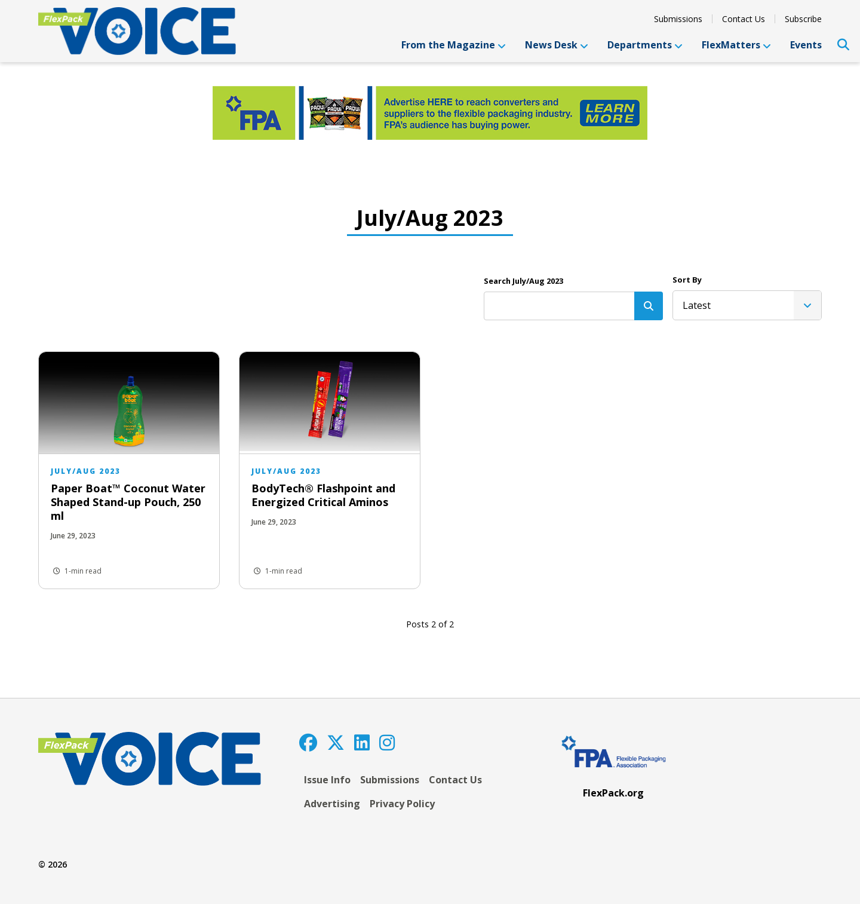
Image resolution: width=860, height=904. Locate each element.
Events (806, 44)
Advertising (332, 803)
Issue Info (327, 779)
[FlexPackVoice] (137, 31)
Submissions (678, 18)
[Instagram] (387, 742)
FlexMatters (736, 44)
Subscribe (803, 18)
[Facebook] (308, 742)
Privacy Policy (402, 803)
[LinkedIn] (362, 742)
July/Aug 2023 (86, 471)
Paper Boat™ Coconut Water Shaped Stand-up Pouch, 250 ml (128, 502)
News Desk (556, 44)
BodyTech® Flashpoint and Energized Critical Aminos (323, 495)
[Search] (648, 306)
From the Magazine (453, 44)
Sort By (687, 279)
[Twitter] (336, 742)
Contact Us (743, 18)
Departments (645, 44)
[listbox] (747, 305)
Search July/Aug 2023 (523, 280)
